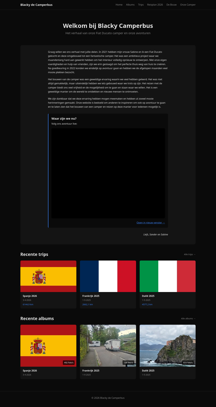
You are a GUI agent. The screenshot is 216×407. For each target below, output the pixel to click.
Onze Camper (188, 4)
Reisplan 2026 (155, 4)
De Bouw (171, 4)
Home (119, 4)
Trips (141, 4)
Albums (130, 4)
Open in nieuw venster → (150, 222)
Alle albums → (188, 318)
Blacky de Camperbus (36, 5)
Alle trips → (190, 254)
